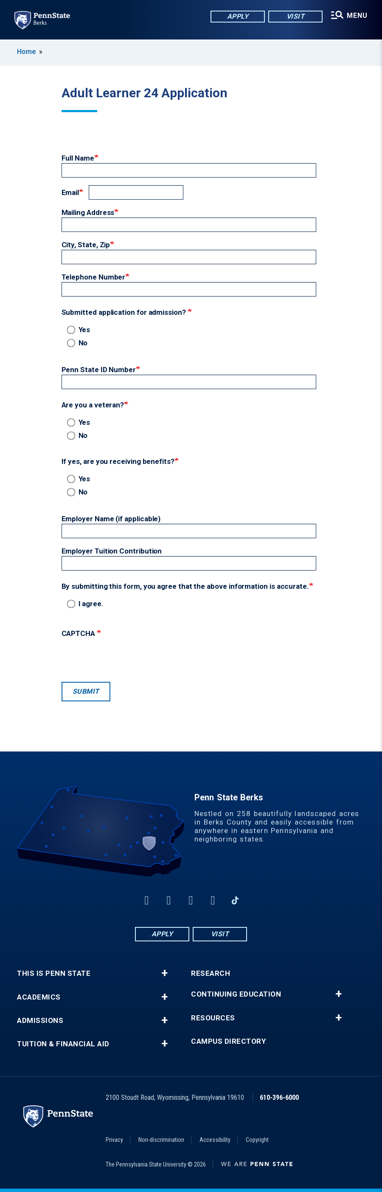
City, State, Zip (86, 244)
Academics (39, 997)
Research (210, 973)
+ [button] (164, 973)
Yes (80, 329)
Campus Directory (228, 1041)
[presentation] (126, 657)
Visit (293, 17)
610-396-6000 (279, 1097)
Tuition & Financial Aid (63, 1044)
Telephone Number (94, 277)
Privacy (114, 1139)
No (79, 343)
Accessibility (214, 1139)
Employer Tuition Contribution (112, 551)
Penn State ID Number (99, 369)
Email (70, 192)
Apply (236, 17)
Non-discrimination (161, 1139)
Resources (213, 1018)
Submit (86, 691)
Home (26, 52)
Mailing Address (88, 212)
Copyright (257, 1139)
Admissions (40, 1021)
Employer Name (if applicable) (111, 518)
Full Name (78, 158)
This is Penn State (53, 973)
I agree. (87, 603)
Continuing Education (236, 994)
